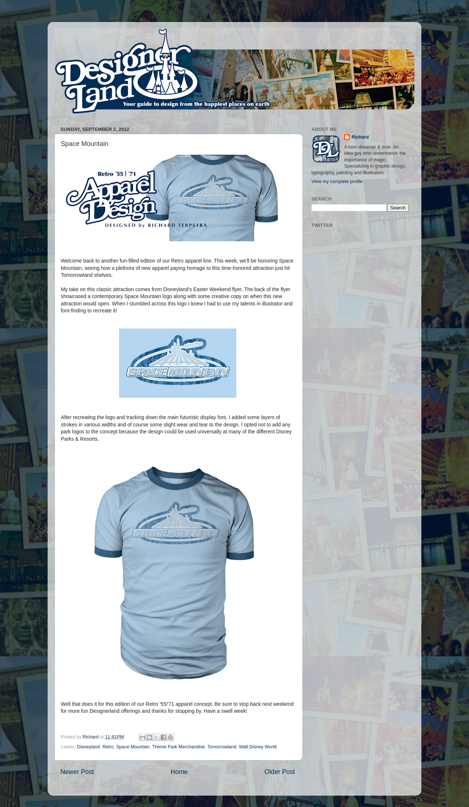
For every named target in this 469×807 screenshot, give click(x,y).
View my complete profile (337, 181)
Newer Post (77, 771)
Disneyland (88, 746)
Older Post (280, 771)
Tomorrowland (221, 746)
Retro (108, 746)
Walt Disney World (258, 746)
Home (179, 771)
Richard (360, 137)
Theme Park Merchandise (178, 746)
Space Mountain (132, 746)
